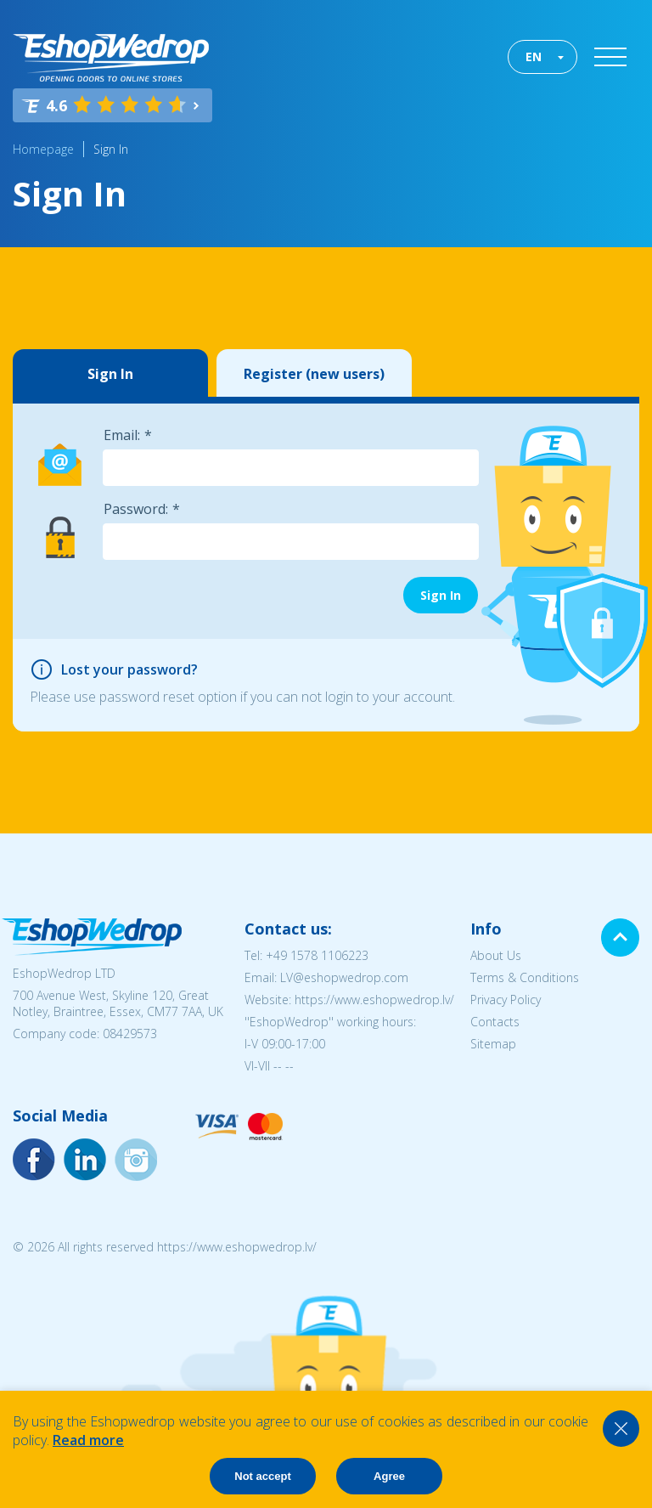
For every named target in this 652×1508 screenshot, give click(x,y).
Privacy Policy (505, 999)
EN (534, 56)
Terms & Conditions (524, 977)
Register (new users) (314, 373)
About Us (495, 955)
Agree (389, 1476)
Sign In (110, 149)
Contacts (495, 1022)
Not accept (262, 1476)
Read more (88, 1440)
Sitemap (493, 1044)
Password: (136, 509)
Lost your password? (129, 669)
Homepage (43, 149)
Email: (122, 435)
